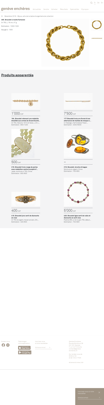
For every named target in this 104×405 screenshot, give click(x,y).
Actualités (37, 9)
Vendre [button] (46, 9)
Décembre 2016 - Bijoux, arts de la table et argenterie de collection (27, 16)
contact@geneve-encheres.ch (75, 350)
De (98, 3)
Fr (95, 3)
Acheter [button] (54, 9)
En (102, 3)
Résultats (64, 9)
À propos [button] (84, 9)
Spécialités (74, 9)
